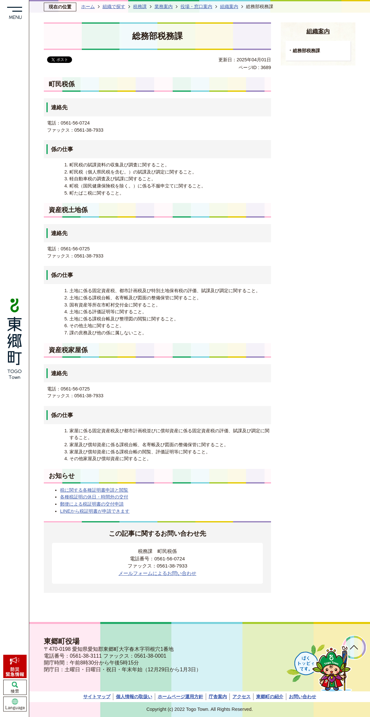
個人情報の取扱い (134, 696)
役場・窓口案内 (196, 6)
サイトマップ (96, 696)
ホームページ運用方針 (180, 696)
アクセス (241, 696)
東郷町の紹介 (269, 696)
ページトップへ (354, 647)
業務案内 (163, 6)
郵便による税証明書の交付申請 (92, 504)
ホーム (88, 6)
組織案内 (229, 6)
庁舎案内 (218, 696)
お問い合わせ (302, 696)
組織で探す (114, 6)
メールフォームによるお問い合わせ (157, 573)
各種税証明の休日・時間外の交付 (94, 496)
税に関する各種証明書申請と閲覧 (94, 490)
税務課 (140, 6)
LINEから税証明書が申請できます (95, 511)
